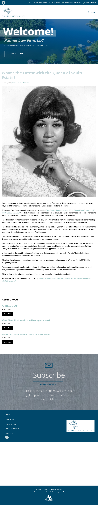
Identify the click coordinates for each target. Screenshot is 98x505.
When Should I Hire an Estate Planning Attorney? (26, 320)
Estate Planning (17, 83)
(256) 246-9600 (89, 3)
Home (8, 415)
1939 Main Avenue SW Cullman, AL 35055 (44, 3)
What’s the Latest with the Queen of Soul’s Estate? (26, 334)
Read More (7, 314)
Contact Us (11, 424)
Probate (26, 83)
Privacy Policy (12, 428)
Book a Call (18, 54)
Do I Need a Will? (10, 306)
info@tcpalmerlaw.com (71, 3)
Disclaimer (11, 433)
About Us (10, 419)
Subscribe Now (48, 384)
